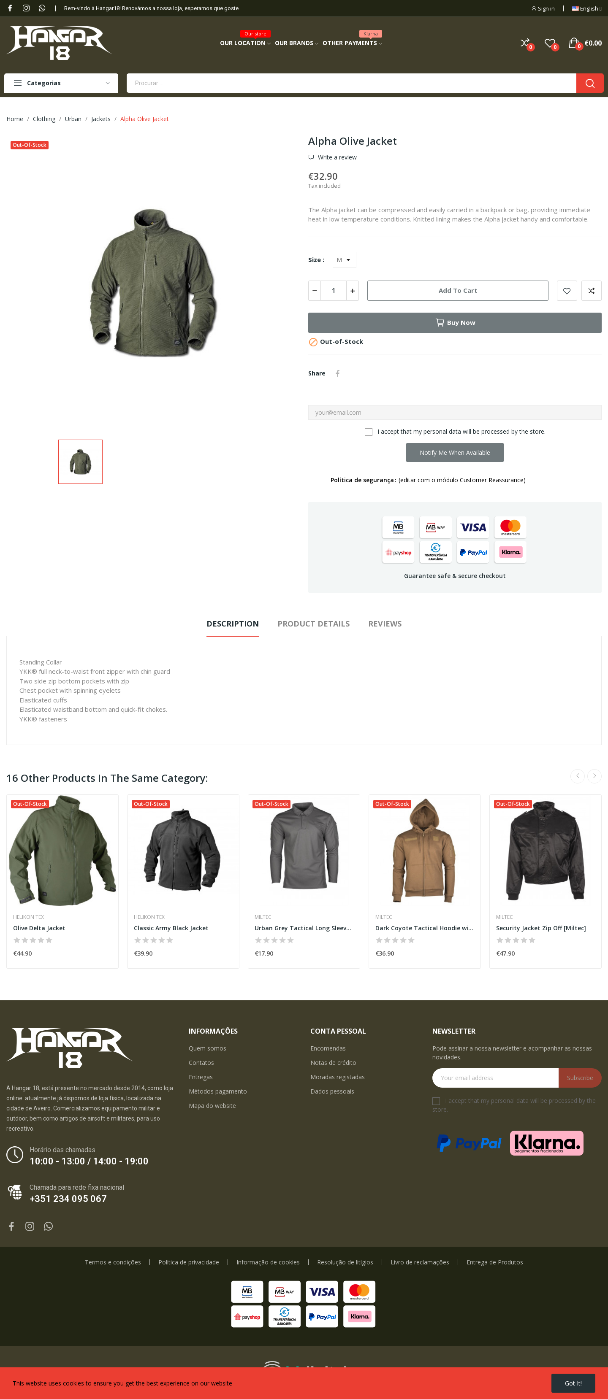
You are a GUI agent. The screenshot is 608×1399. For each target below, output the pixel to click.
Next (594, 776)
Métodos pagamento (218, 1091)
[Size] (344, 260)
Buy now (455, 323)
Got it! (573, 1383)
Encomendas (328, 1048)
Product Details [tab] (313, 623)
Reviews (385, 623)
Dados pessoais (332, 1091)
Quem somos (207, 1048)
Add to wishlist (567, 290)
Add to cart (458, 290)
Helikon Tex (28, 917)
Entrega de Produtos (495, 1262)
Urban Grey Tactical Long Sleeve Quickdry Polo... (304, 928)
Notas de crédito (333, 1063)
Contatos (201, 1063)
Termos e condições (113, 1262)
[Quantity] (333, 291)
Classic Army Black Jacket (171, 928)
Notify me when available (455, 452)
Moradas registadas (337, 1077)
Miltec (263, 917)
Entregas (201, 1077)
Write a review (336, 157)
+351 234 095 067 (68, 1199)
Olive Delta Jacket (39, 928)
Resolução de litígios (345, 1262)
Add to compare (591, 290)
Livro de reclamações (420, 1262)
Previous (577, 776)
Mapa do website (212, 1106)
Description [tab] (232, 623)
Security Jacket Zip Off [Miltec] (541, 928)
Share (338, 373)
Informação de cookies (268, 1262)
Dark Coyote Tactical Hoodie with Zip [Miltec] (424, 928)
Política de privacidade (188, 1262)
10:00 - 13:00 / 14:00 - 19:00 (89, 1161)
